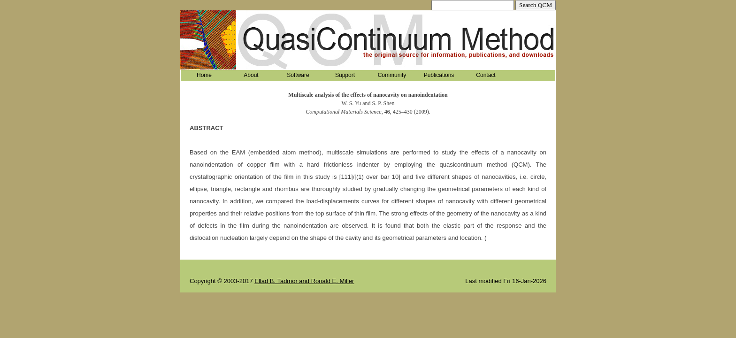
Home (204, 75)
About (251, 75)
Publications (439, 75)
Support (345, 75)
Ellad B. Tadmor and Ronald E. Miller (304, 280)
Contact (485, 75)
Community (392, 75)
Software (298, 75)
